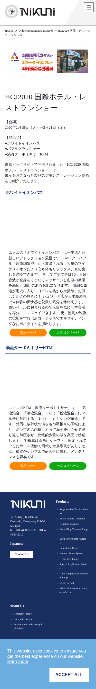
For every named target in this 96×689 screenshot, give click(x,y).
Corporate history (23, 618)
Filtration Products (69, 523)
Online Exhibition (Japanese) (36, 30)
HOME (9, 30)
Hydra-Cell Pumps (69, 558)
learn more (17, 661)
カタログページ (68, 332)
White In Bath (66, 582)
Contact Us (22, 554)
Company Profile (23, 613)
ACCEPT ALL (69, 674)
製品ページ (28, 332)
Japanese (16, 543)
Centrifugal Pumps (69, 547)
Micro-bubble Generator (72, 518)
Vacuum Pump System (71, 553)
